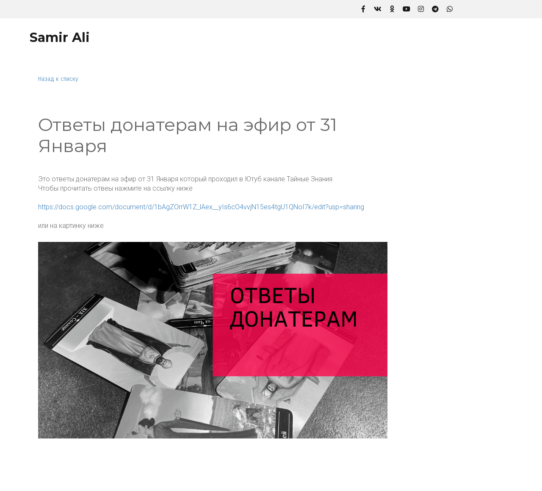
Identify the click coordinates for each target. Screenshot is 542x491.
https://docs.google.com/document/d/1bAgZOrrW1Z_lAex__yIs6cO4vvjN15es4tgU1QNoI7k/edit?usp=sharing (201, 207)
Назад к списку (58, 79)
